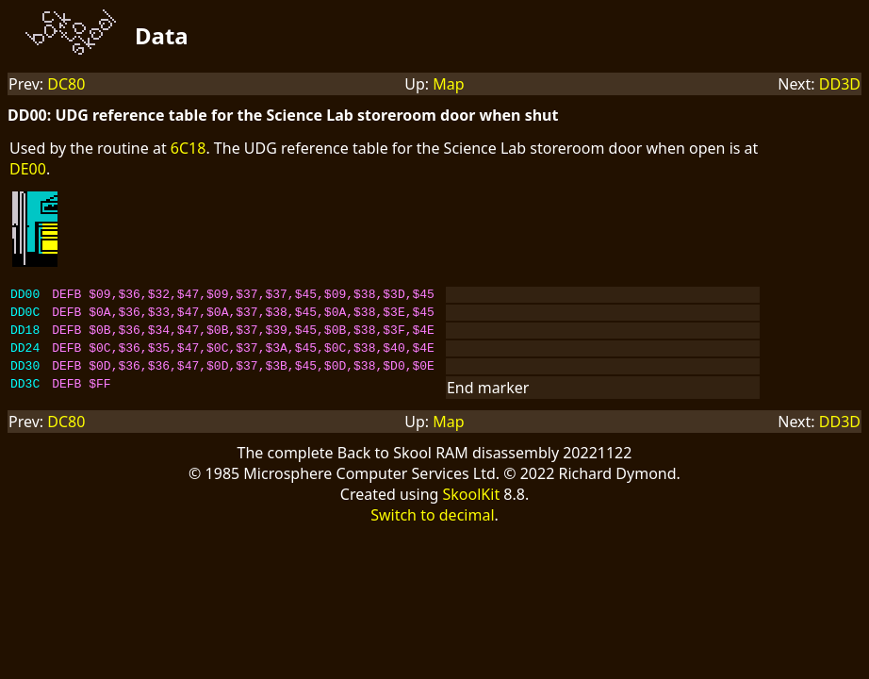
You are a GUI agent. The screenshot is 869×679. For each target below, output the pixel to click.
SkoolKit (471, 508)
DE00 (27, 168)
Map (448, 84)
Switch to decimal (432, 529)
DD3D (840, 84)
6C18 (188, 148)
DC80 (66, 84)
